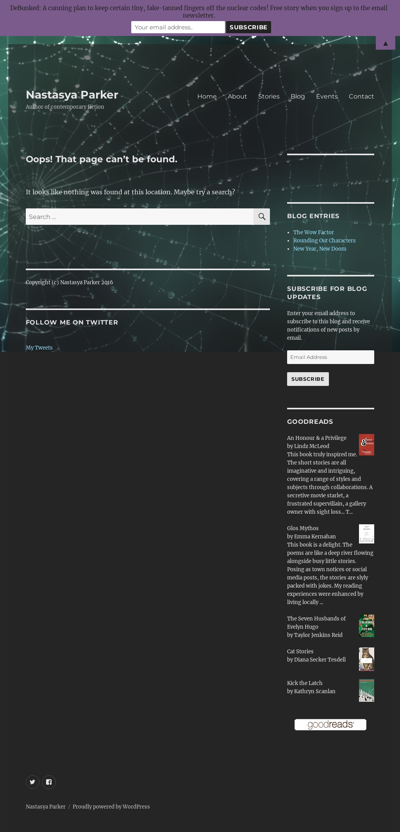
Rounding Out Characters (324, 240)
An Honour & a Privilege (316, 438)
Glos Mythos (303, 528)
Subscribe (307, 379)
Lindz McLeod (311, 446)
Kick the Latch (305, 683)
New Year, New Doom (319, 249)
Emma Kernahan (315, 536)
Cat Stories (300, 651)
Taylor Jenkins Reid (318, 635)
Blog (298, 96)
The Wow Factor (313, 232)
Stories (269, 96)
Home (207, 96)
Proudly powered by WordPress (111, 806)
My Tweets (39, 347)
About (237, 96)
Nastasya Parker (72, 94)
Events (327, 96)
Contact (361, 96)
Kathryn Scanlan (315, 691)
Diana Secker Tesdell (320, 659)
